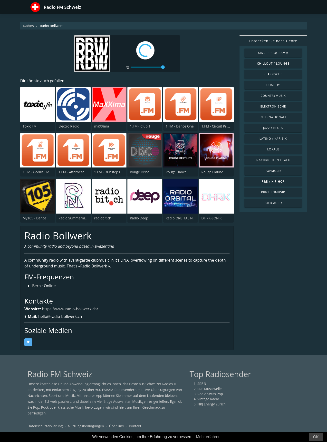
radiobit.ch (102, 218)
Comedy (273, 85)
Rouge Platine (212, 172)
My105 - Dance (34, 218)
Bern (36, 286)
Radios (28, 25)
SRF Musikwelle (209, 388)
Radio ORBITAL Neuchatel (186, 218)
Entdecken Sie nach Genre (273, 40)
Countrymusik (273, 96)
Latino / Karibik (273, 139)
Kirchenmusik (273, 192)
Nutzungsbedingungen (86, 426)
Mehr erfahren (208, 437)
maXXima (101, 126)
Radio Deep (139, 218)
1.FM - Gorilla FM (36, 172)
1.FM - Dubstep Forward (113, 172)
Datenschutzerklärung (45, 426)
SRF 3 (201, 383)
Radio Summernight (74, 218)
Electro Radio (68, 126)
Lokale (273, 149)
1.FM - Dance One (180, 126)
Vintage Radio (208, 399)
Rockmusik (273, 203)
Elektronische (273, 106)
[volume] (148, 67)
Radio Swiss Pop (210, 394)
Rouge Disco (139, 172)
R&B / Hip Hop (273, 181)
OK (316, 437)
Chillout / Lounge (273, 63)
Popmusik (273, 171)
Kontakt (135, 426)
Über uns (116, 426)
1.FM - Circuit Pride (216, 126)
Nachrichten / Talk (273, 160)
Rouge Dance (176, 172)
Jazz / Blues (273, 128)
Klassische (273, 74)
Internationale (273, 117)
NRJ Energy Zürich (211, 404)
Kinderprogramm (273, 53)
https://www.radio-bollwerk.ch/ (70, 309)
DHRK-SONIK (211, 218)
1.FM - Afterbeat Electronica (80, 172)
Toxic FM (30, 126)
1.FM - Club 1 (140, 126)
